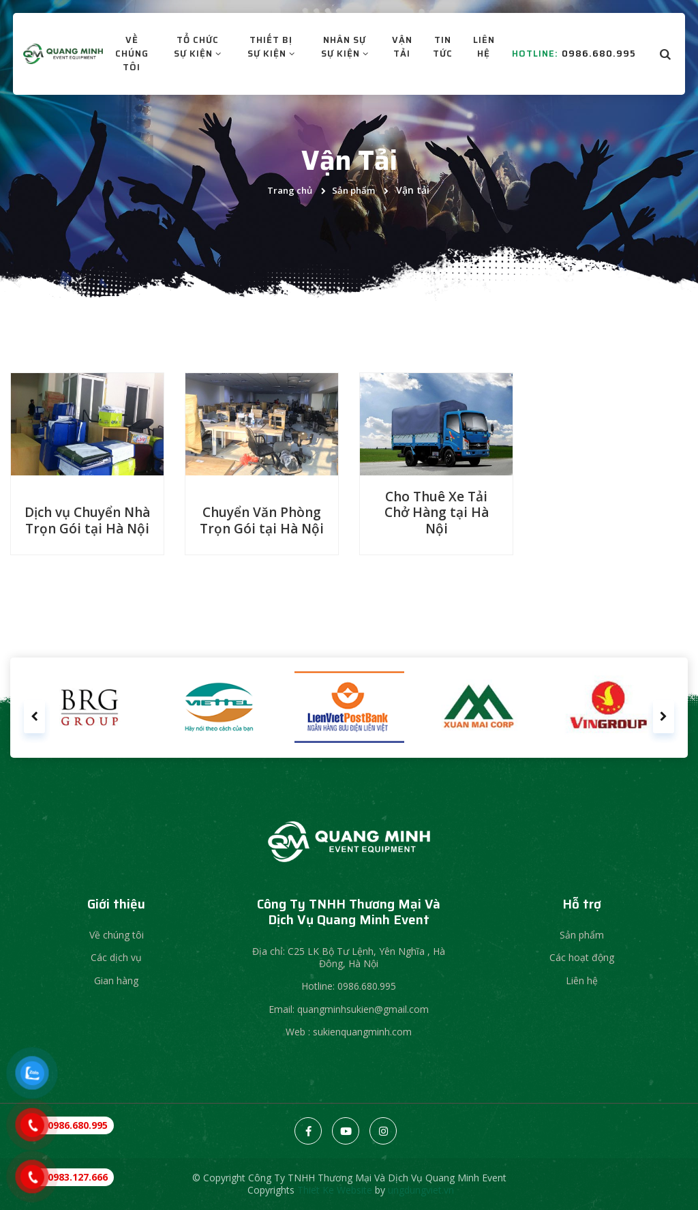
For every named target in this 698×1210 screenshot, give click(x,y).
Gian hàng (116, 980)
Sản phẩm (353, 190)
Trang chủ (289, 190)
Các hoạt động (581, 957)
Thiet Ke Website (334, 1189)
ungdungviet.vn (421, 1189)
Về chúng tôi (116, 934)
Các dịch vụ (116, 957)
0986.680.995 (591, 62)
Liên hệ (582, 980)
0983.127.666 (78, 1176)
